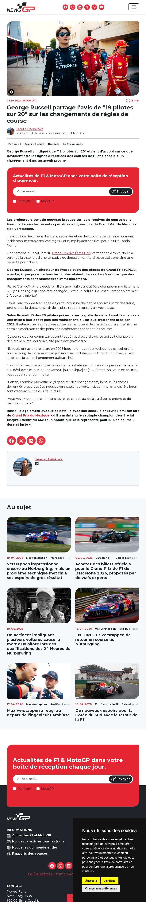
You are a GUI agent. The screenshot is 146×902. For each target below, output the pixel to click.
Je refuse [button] (109, 880)
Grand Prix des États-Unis (71, 253)
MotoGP (47, 201)
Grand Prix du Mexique (30, 415)
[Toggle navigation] (134, 7)
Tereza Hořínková (29, 129)
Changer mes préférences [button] (101, 888)
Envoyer (120, 191)
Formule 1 (25, 201)
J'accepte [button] (91, 880)
